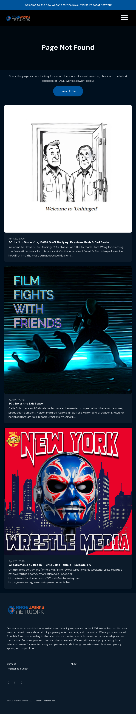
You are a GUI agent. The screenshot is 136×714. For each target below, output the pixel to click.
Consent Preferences (44, 700)
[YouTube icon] (8, 683)
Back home (68, 91)
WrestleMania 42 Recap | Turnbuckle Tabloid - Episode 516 (49, 565)
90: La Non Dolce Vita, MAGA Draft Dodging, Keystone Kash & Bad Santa (58, 242)
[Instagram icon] (15, 683)
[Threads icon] (21, 683)
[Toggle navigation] (124, 18)
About (74, 663)
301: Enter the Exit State (25, 403)
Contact (11, 663)
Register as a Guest (17, 668)
